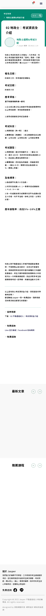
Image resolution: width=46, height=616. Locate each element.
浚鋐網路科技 (20, 607)
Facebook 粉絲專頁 (26, 330)
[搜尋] (40, 15)
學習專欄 (7, 13)
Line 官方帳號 (10, 330)
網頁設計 (29, 607)
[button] (41, 3)
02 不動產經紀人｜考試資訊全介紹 (24, 316)
